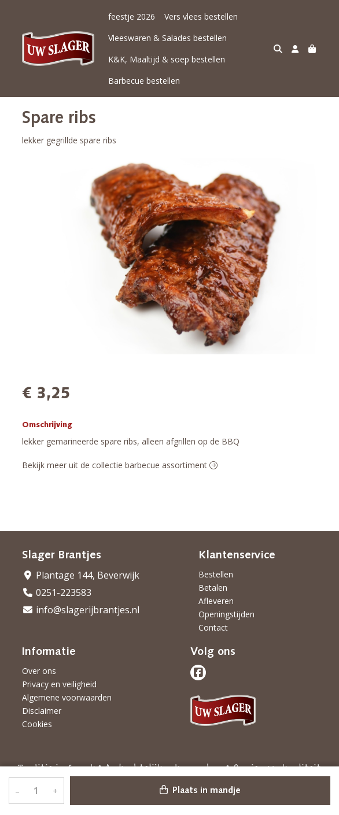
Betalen (212, 587)
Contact (213, 627)
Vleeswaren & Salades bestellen (167, 37)
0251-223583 (56, 592)
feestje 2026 (131, 16)
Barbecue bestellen (144, 80)
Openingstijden (226, 614)
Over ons (39, 670)
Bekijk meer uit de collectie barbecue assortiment (120, 465)
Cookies (37, 723)
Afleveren (216, 600)
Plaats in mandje (200, 790)
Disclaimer (41, 710)
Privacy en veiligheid (59, 684)
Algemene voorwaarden (67, 697)
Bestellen (215, 574)
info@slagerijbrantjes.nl (80, 609)
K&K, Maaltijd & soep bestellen (166, 59)
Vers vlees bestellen (201, 16)
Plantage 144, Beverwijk (80, 575)
